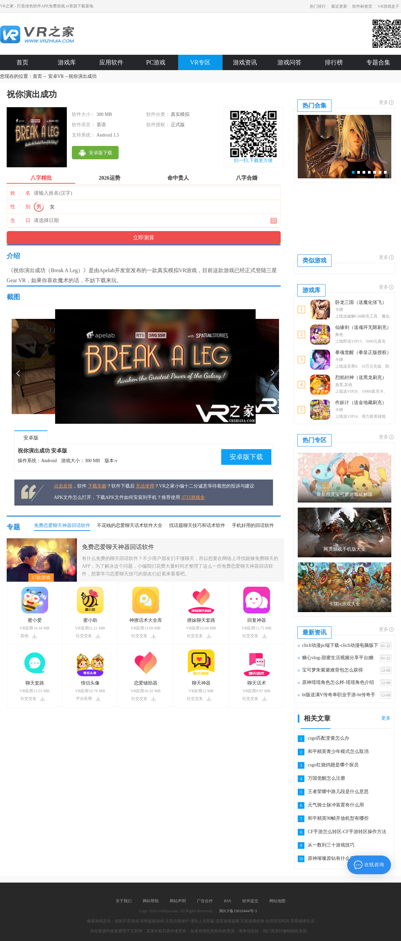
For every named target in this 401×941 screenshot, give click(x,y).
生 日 (20, 220)
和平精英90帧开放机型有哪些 (338, 818)
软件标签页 (362, 6)
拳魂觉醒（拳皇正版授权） (363, 352)
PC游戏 (155, 62)
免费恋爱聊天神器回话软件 (118, 547)
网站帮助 (151, 901)
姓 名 (20, 193)
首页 (22, 62)
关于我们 (124, 901)
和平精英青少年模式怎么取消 (338, 751)
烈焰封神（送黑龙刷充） (361, 377)
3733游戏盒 (193, 497)
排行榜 (334, 62)
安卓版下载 (246, 456)
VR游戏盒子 (388, 6)
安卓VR (56, 76)
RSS (227, 901)
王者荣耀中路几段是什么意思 (338, 791)
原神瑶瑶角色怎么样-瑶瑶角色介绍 (338, 682)
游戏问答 (289, 62)
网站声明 (178, 901)
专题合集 (378, 62)
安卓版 (30, 437)
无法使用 (145, 486)
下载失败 (97, 486)
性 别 (20, 206)
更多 (386, 103)
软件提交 (250, 901)
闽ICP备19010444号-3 (238, 911)
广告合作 (205, 901)
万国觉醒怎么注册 (326, 778)
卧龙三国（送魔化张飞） (361, 302)
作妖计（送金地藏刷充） (361, 402)
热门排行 (318, 6)
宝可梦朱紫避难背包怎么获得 (332, 670)
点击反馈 (63, 486)
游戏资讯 (245, 62)
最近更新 (339, 6)
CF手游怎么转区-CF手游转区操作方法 (347, 831)
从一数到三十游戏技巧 (331, 845)
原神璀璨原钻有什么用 (331, 858)
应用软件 (111, 62)
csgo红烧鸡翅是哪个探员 (333, 764)
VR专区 (200, 62)
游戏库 (67, 62)
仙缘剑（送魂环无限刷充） (363, 327)
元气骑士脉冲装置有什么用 (336, 804)
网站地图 (277, 901)
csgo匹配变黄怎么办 (328, 738)
